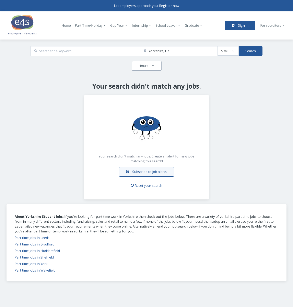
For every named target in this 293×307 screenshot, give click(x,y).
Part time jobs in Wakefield (35, 270)
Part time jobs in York (31, 264)
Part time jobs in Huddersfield (37, 251)
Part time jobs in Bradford (34, 244)
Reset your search (146, 185)
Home (66, 25)
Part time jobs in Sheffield (34, 257)
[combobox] (85, 51)
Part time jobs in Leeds (32, 237)
